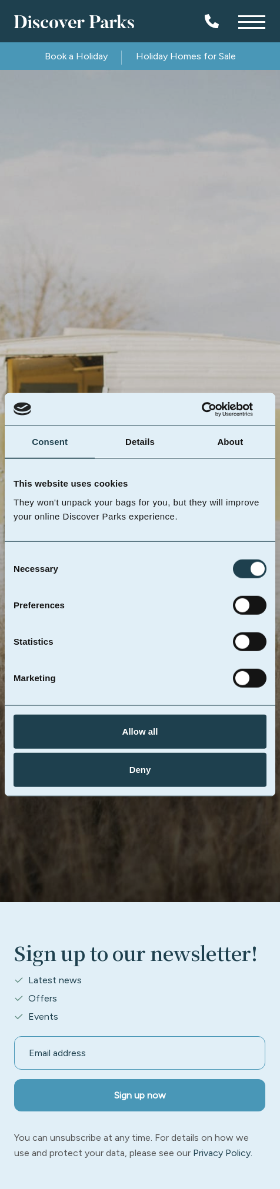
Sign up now (140, 1095)
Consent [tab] (50, 442)
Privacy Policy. (222, 1152)
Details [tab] (140, 442)
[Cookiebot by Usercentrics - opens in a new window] (215, 409)
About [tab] (230, 442)
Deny (140, 770)
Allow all (140, 731)
